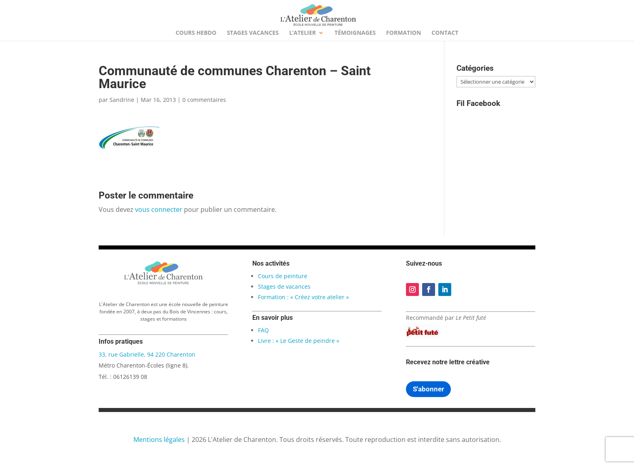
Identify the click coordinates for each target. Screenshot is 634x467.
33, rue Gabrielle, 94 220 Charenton (147, 354)
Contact (444, 33)
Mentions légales (159, 439)
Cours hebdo (195, 33)
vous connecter (158, 209)
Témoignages (355, 33)
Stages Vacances (253, 33)
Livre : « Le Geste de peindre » (298, 340)
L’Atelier (302, 33)
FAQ (263, 330)
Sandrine (122, 100)
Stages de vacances (284, 286)
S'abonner (428, 389)
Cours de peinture (282, 276)
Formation (403, 33)
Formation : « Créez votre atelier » (303, 297)
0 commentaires (204, 100)
